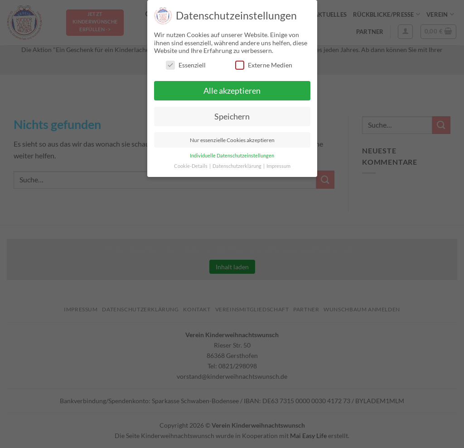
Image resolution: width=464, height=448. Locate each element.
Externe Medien (263, 65)
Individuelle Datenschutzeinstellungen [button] (232, 155)
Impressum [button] (278, 166)
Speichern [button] (232, 116)
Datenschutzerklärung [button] (237, 166)
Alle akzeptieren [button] (232, 90)
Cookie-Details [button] (191, 166)
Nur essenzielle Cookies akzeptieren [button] (232, 140)
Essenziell (186, 65)
